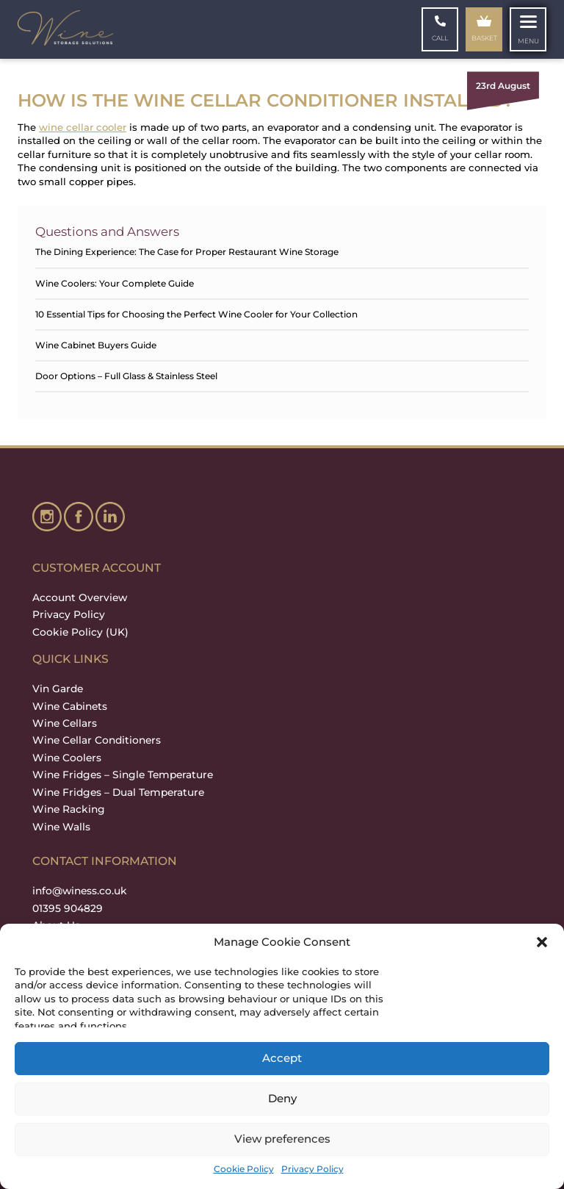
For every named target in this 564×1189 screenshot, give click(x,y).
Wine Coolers (66, 758)
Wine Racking (68, 809)
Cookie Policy (244, 1168)
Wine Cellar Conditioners (96, 740)
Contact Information (104, 861)
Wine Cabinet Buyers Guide (95, 345)
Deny (282, 1098)
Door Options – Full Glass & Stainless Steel (126, 375)
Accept (282, 1058)
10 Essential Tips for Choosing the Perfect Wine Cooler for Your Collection (196, 314)
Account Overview (79, 597)
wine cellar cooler (82, 127)
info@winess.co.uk (79, 891)
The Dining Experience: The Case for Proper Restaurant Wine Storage (187, 251)
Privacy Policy (312, 1168)
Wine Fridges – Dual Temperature (118, 792)
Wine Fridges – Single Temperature (122, 774)
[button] (542, 942)
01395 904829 (67, 908)
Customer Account (96, 568)
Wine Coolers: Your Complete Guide (114, 283)
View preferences (282, 1139)
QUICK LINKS (70, 659)
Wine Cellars (64, 723)
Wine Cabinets (69, 706)
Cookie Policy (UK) (80, 632)
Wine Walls (61, 827)
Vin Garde (57, 688)
